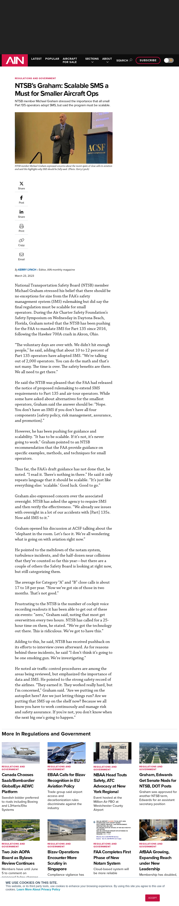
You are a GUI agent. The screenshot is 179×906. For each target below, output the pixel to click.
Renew (54, 858)
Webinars (100, 868)
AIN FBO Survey (16, 849)
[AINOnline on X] (169, 832)
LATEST (36, 58)
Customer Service (60, 854)
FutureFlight (11, 871)
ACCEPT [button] (152, 898)
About (143, 849)
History (144, 858)
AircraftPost (13, 861)
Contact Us (146, 863)
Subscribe (148, 60)
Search (123, 60)
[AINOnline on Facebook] (155, 832)
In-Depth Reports (104, 858)
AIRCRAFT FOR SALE (70, 60)
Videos (99, 863)
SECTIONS (92, 60)
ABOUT (107, 60)
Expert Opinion (103, 854)
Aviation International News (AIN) (20, 856)
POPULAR (52, 58)
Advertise (147, 868)
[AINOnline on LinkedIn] (175, 832)
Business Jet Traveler (19, 866)
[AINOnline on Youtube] (162, 832)
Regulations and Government (35, 78)
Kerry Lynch (27, 199)
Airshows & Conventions (109, 873)
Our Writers (146, 854)
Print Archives (103, 849)
